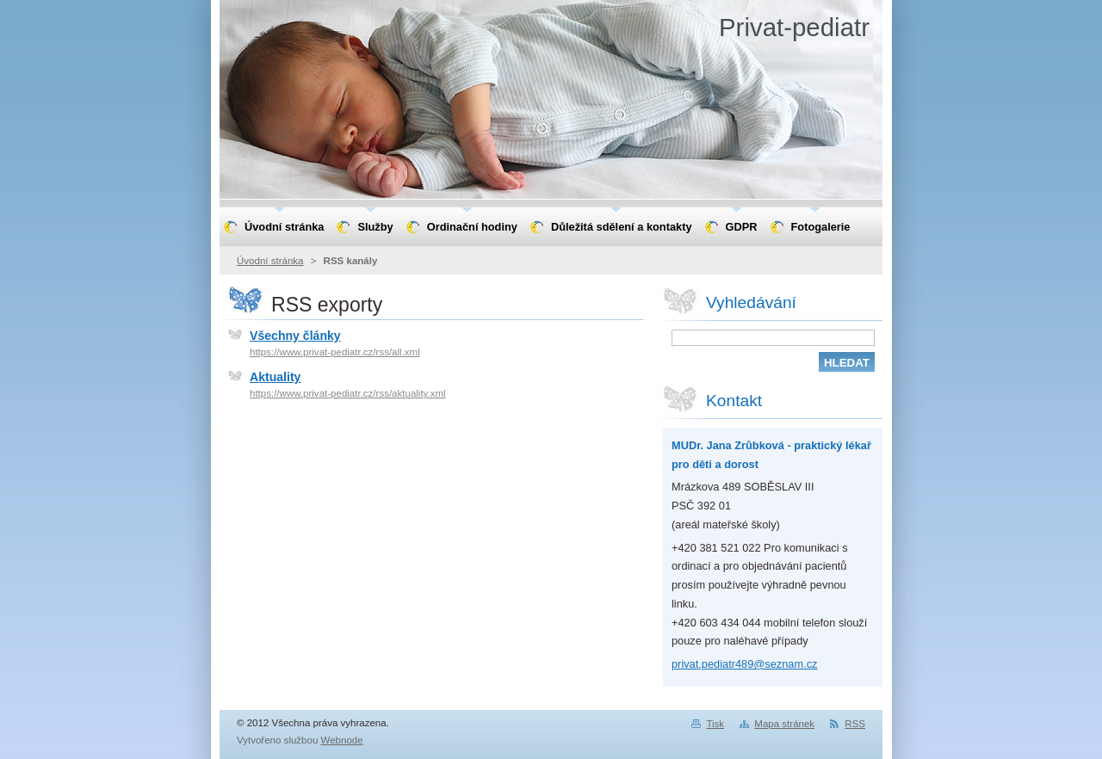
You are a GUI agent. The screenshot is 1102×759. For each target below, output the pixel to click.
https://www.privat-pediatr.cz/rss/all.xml (335, 352)
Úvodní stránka (270, 261)
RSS (855, 724)
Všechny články (295, 335)
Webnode (342, 740)
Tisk (715, 724)
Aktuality (275, 377)
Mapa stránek (784, 724)
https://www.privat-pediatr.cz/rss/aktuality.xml (348, 393)
